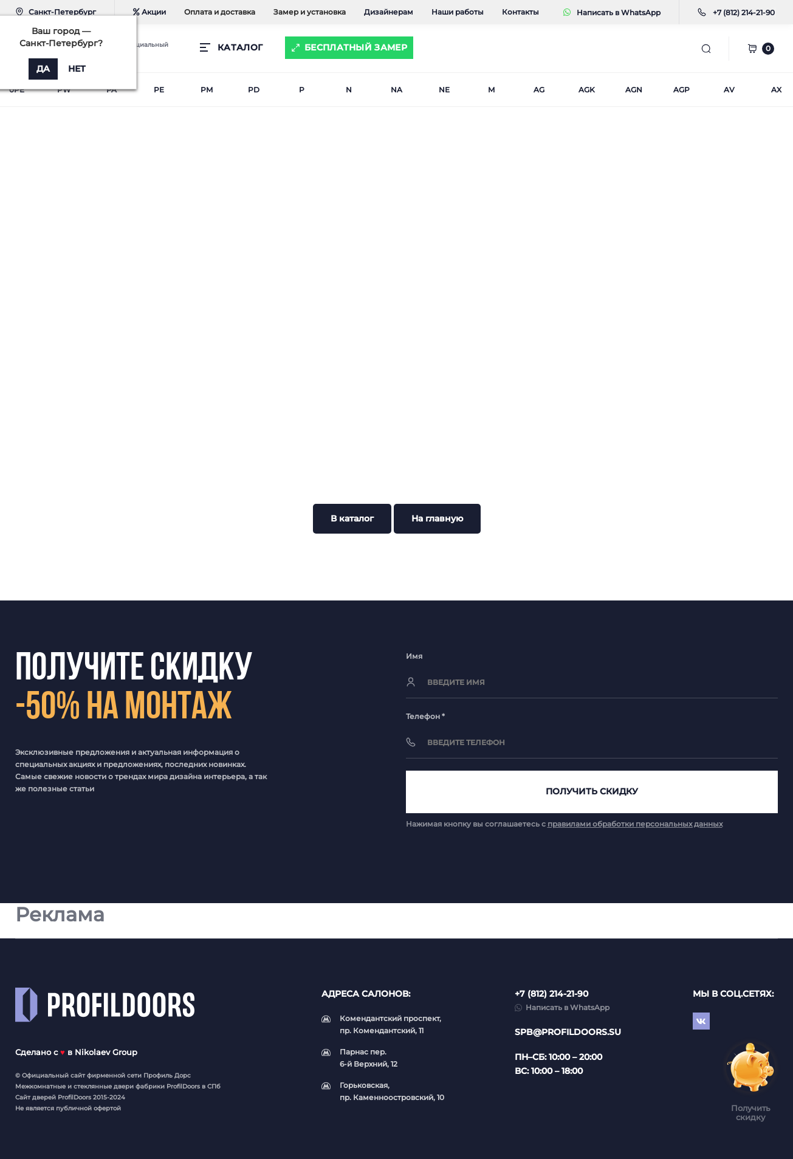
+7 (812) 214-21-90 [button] (551, 993)
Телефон (425, 716)
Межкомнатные (40, 1086)
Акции (149, 11)
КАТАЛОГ (240, 47)
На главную (437, 518)
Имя (414, 656)
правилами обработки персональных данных (635, 823)
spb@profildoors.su (568, 1032)
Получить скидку (592, 791)
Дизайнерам (388, 11)
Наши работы (457, 11)
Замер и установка (309, 11)
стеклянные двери (104, 1086)
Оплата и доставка (219, 11)
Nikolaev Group (106, 1052)
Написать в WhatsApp (612, 12)
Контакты (520, 11)
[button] (743, 12)
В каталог (352, 518)
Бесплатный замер (355, 47)
